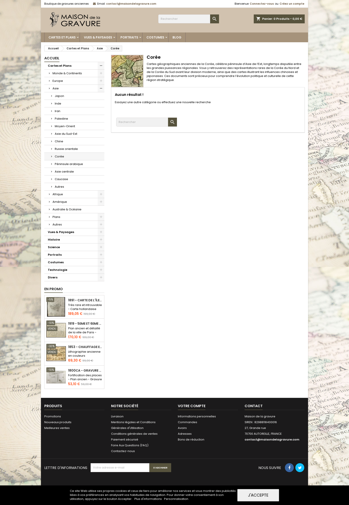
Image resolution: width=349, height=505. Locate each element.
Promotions (52, 416)
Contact (254, 405)
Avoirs (182, 428)
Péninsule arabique (69, 164)
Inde (58, 103)
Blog (176, 37)
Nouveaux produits (57, 422)
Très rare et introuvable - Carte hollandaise (85, 307)
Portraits (129, 37)
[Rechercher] (188, 18)
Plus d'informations (148, 499)
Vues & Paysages (98, 37)
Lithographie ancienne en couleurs (84, 354)
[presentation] (124, 483)
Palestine (61, 119)
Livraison (117, 416)
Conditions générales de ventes (134, 434)
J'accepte (258, 495)
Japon (59, 96)
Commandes (187, 422)
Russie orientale (66, 149)
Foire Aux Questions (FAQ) (129, 445)
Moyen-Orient (65, 126)
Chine (59, 141)
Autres (59, 187)
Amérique (60, 202)
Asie (56, 88)
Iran (57, 111)
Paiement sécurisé (124, 439)
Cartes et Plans (62, 37)
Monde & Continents (67, 73)
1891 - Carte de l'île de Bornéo (85, 300)
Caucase (61, 179)
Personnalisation (176, 499)
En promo (53, 289)
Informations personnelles (197, 416)
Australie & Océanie (67, 209)
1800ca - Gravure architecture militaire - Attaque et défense (85, 370)
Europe (58, 81)
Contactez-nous (123, 451)
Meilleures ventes (57, 428)
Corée (59, 156)
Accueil (51, 58)
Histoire (54, 239)
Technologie (57, 270)
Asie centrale (64, 171)
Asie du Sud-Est (66, 134)
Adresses (185, 434)
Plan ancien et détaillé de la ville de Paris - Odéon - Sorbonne (84, 332)
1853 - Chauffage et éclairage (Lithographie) (85, 347)
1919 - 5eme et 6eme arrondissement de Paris (85, 324)
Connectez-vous (262, 4)
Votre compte (191, 405)
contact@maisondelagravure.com (131, 4)
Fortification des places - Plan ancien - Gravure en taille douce (85, 379)
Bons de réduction (191, 439)
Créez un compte (292, 4)
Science (54, 247)
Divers (52, 277)
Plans (56, 217)
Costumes (155, 37)
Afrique (58, 194)
